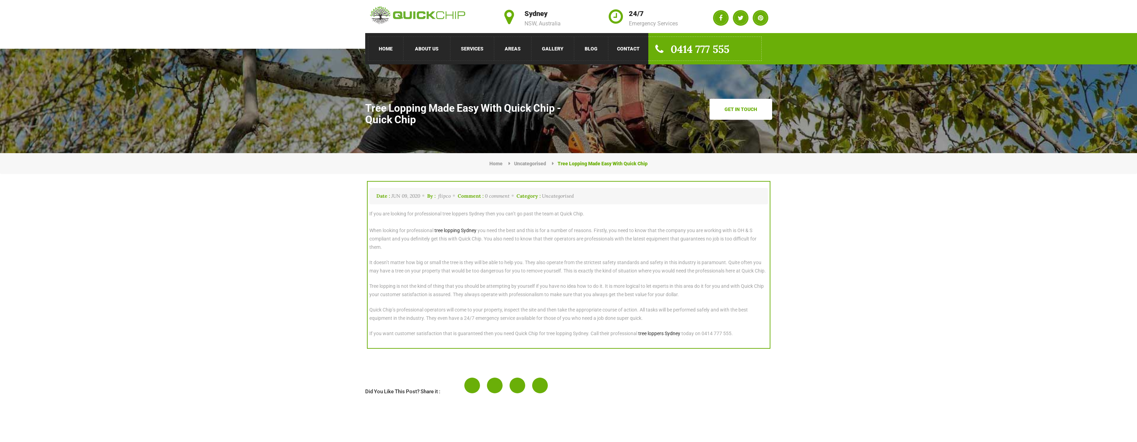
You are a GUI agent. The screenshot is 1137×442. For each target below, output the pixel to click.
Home (386, 49)
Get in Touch (740, 109)
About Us (427, 49)
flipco (439, 196)
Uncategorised (530, 163)
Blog (591, 49)
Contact (628, 49)
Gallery (552, 49)
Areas (513, 49)
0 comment (484, 196)
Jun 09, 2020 (398, 196)
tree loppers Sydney (659, 333)
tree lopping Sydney (455, 230)
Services (472, 49)
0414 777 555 (692, 49)
